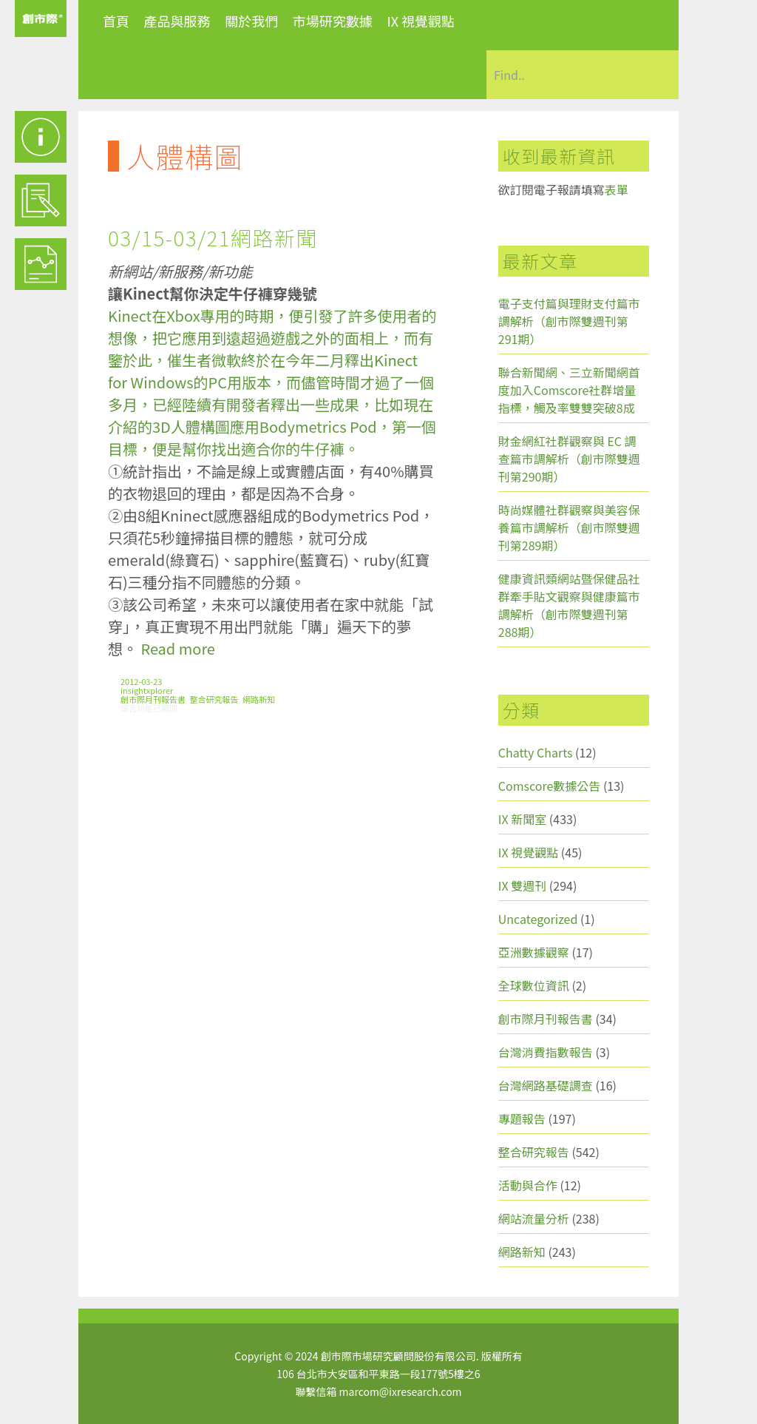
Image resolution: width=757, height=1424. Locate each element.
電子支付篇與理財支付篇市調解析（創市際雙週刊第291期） (569, 321)
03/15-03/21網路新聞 (213, 237)
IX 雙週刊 (522, 885)
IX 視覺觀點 (421, 20)
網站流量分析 (533, 1218)
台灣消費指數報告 (545, 1052)
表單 (616, 189)
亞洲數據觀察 (533, 952)
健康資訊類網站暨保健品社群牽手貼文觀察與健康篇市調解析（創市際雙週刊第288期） (569, 605)
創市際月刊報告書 (153, 699)
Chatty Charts (535, 752)
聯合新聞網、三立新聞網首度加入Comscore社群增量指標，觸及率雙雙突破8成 (569, 389)
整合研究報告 (214, 699)
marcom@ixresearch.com (400, 1391)
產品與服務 (177, 20)
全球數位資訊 (533, 985)
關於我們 (251, 20)
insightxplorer (146, 690)
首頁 (116, 20)
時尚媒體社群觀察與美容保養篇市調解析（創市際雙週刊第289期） (569, 527)
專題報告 (522, 1118)
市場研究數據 (333, 20)
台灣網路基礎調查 (545, 1085)
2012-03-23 (141, 681)
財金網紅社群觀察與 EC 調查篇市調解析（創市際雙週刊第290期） (569, 458)
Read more (177, 648)
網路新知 (258, 699)
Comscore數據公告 (549, 785)
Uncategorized (538, 919)
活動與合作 (527, 1185)
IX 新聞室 (522, 819)
